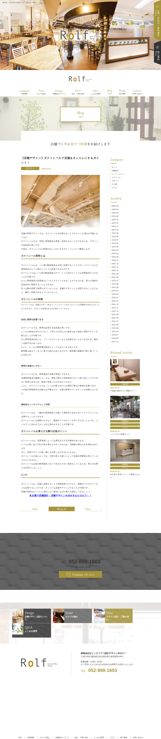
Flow (78, 92)
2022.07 (115, 281)
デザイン (30, 168)
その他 (114, 184)
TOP (20, 723)
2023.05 (115, 247)
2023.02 (115, 257)
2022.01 (115, 301)
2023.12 (115, 223)
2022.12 (115, 264)
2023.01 (115, 260)
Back (35, 509)
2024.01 (115, 220)
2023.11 (115, 226)
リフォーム (116, 177)
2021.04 (115, 331)
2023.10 (115, 230)
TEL (80, 561)
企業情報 (31, 723)
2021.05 (115, 328)
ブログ (111, 723)
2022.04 (115, 291)
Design (59, 92)
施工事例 (123, 723)
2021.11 (115, 308)
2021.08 (115, 318)
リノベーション (118, 174)
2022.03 (115, 294)
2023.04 (115, 250)
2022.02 (115, 298)
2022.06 (115, 284)
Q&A (96, 92)
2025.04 (115, 209)
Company (24, 92)
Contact (137, 92)
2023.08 (115, 236)
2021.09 (115, 314)
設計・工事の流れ (81, 723)
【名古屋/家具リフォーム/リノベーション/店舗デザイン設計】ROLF (80, 733)
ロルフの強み (45, 723)
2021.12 (115, 304)
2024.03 (115, 213)
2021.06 (115, 325)
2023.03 (115, 253)
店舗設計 (115, 171)
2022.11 (115, 267)
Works (122, 92)
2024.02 (115, 216)
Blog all (61, 509)
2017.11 (115, 342)
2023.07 (115, 240)
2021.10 (115, 311)
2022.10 (115, 270)
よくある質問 (99, 723)
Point (41, 92)
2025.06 (115, 206)
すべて (114, 167)
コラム (114, 187)
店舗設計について (62, 723)
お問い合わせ (137, 723)
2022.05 (115, 287)
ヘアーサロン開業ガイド (120, 434)
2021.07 (115, 321)
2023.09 (115, 233)
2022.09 (115, 274)
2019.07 (115, 335)
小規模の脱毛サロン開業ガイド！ (123, 391)
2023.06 (115, 243)
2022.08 (115, 277)
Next (88, 509)
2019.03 (115, 338)
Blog (109, 92)
